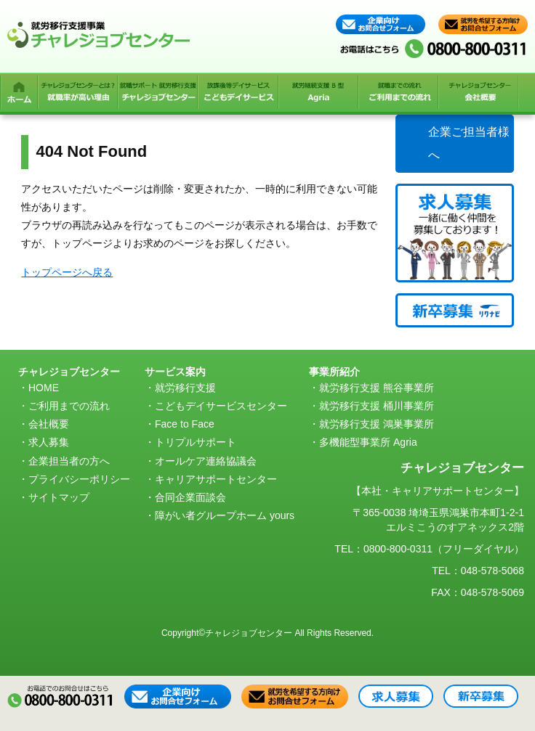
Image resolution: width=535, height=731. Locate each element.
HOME (43, 387)
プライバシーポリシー (79, 479)
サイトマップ (58, 497)
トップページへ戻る (67, 272)
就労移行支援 (185, 387)
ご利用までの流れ (69, 406)
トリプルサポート (195, 442)
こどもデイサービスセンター (221, 406)
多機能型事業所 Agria (368, 442)
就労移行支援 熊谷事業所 (376, 387)
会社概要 (48, 424)
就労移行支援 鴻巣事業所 (376, 424)
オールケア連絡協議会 (206, 461)
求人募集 (48, 442)
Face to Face (184, 424)
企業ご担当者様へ (469, 143)
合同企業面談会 (190, 497)
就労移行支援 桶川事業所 (376, 406)
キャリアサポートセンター (216, 479)
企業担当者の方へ (69, 461)
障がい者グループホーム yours (224, 515)
